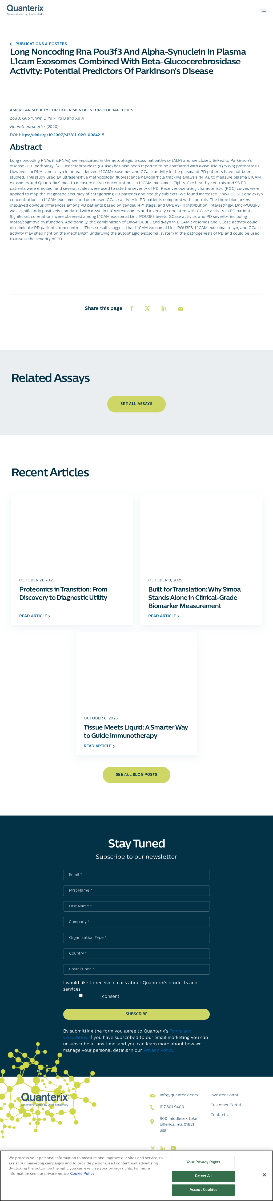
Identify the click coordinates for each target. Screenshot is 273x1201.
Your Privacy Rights (203, 1162)
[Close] (264, 1175)
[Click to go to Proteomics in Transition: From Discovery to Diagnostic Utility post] (72, 533)
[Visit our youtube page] (173, 1149)
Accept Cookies (203, 1190)
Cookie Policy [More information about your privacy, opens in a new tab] (82, 1174)
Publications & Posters (38, 44)
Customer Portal (225, 1105)
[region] (136, 1175)
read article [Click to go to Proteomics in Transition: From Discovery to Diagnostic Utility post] (34, 616)
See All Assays (136, 404)
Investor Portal (224, 1095)
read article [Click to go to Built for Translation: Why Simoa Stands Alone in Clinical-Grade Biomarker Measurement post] (163, 616)
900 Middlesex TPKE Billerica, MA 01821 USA (178, 1125)
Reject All (203, 1176)
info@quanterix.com (179, 1095)
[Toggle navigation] (262, 10)
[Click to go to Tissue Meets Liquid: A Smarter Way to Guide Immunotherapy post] (136, 671)
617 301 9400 (172, 1107)
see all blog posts (136, 775)
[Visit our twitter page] (152, 1149)
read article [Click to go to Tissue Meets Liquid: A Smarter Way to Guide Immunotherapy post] (99, 746)
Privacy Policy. (158, 1051)
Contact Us (220, 1115)
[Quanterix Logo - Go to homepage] (25, 10)
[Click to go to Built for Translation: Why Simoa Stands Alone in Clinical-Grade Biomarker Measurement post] (201, 533)
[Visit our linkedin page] (162, 1149)
